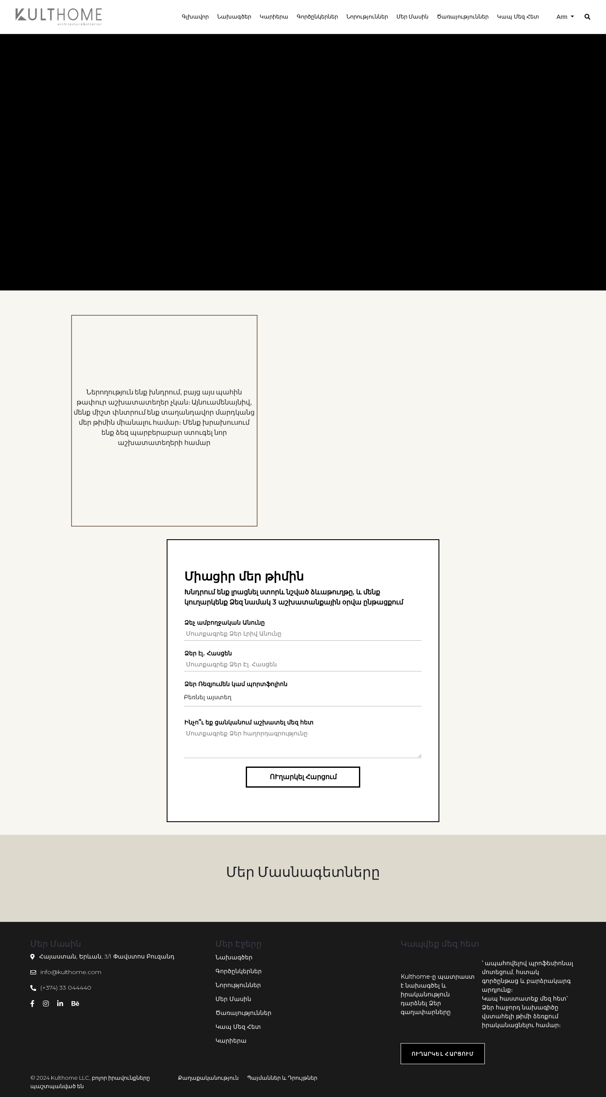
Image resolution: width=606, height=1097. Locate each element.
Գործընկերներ (238, 971)
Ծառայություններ (243, 1013)
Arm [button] (563, 16)
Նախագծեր (233, 957)
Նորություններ (238, 985)
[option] (164, 421)
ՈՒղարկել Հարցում (303, 777)
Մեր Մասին (233, 999)
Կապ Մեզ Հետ (238, 1026)
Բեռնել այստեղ (207, 697)
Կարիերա (231, 1040)
